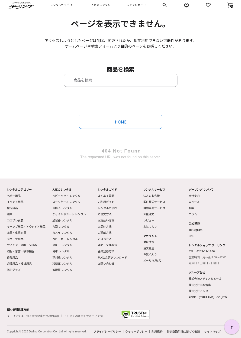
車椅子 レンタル (62, 208)
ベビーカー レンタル (65, 239)
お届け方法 (105, 226)
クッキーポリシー (136, 331)
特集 (191, 208)
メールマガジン (153, 260)
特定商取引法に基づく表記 (183, 331)
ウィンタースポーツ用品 (22, 245)
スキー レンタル (62, 245)
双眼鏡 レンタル (62, 270)
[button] (230, 5)
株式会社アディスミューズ (205, 278)
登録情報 (148, 242)
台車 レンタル (61, 251)
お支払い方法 (106, 220)
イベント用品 (15, 202)
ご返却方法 (105, 232)
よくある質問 (106, 196)
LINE (191, 236)
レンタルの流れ (107, 208)
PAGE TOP (231, 326)
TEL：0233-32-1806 (202, 251)
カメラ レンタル (62, 232)
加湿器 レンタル (62, 220)
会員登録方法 (106, 251)
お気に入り (150, 226)
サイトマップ (212, 331)
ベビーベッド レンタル (66, 196)
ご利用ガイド (106, 202)
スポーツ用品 (15, 239)
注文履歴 (148, 248)
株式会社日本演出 (200, 285)
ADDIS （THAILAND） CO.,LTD (208, 297)
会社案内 (194, 196)
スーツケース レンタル (66, 202)
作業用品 (12, 257)
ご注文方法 (105, 214)
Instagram (195, 229)
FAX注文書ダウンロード (112, 257)
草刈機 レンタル (62, 257)
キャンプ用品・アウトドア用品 (26, 226)
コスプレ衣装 (15, 220)
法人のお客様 (151, 196)
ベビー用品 (14, 196)
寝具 (10, 214)
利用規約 (157, 331)
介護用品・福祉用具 (19, 263)
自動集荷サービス (154, 208)
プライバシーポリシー (107, 331)
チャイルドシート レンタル (69, 214)
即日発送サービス (154, 202)
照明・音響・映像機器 (21, 251)
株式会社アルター (200, 291)
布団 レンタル (61, 226)
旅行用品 (12, 208)
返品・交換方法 (107, 245)
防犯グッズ (14, 270)
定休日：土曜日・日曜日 (204, 263)
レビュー (148, 220)
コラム (193, 214)
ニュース (194, 202)
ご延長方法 (105, 239)
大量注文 (148, 214)
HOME (120, 122)
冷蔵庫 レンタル (62, 263)
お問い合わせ (106, 263)
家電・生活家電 (16, 232)
